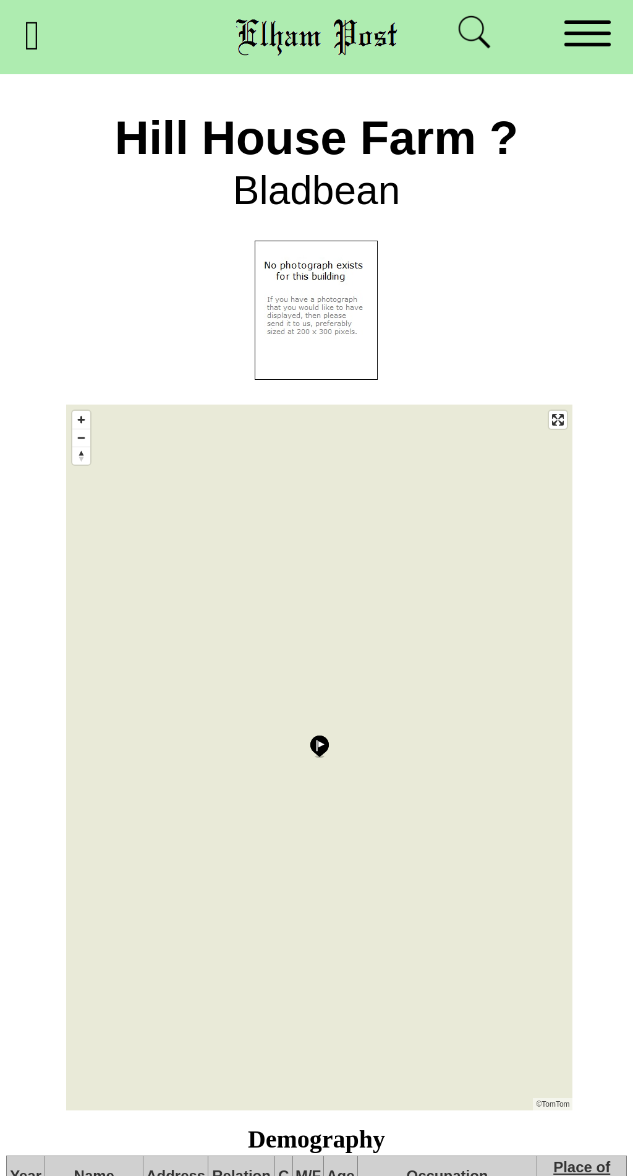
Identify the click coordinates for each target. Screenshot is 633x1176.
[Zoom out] (81, 438)
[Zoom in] (81, 420)
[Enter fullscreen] (558, 420)
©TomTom (552, 1104)
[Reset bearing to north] (81, 456)
